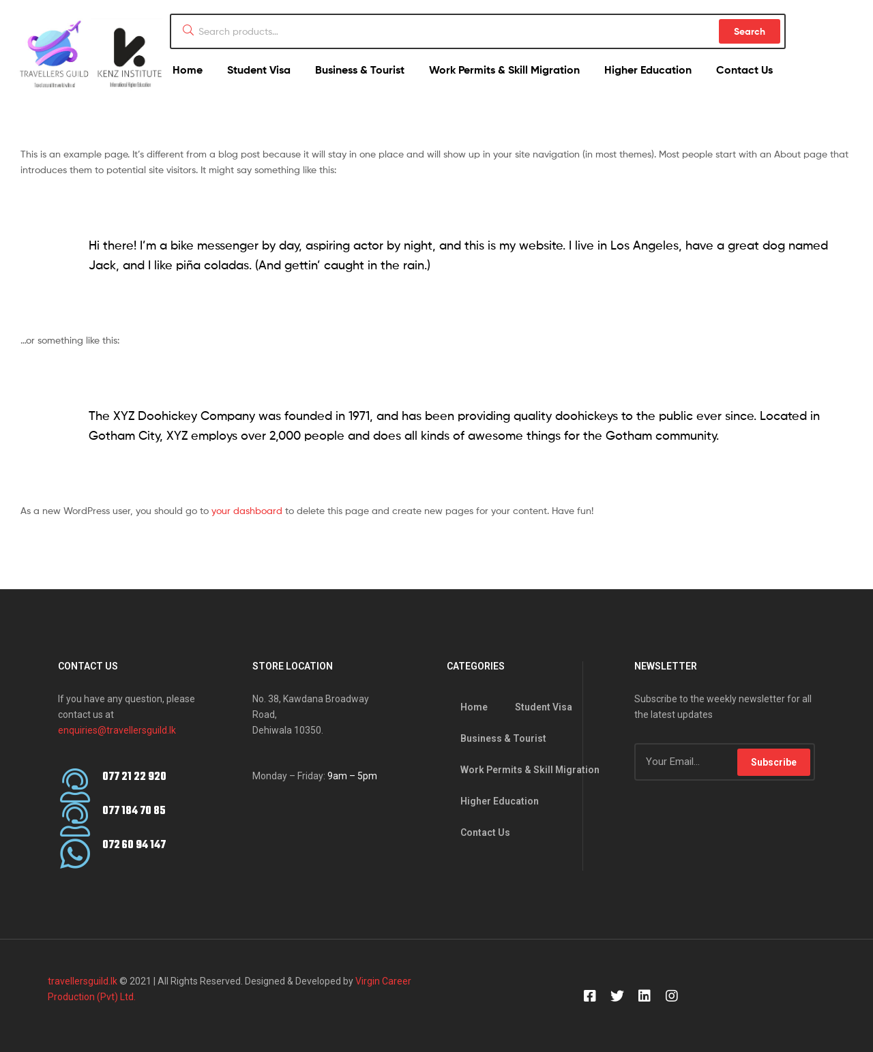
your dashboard (246, 510)
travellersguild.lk (82, 981)
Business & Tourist (359, 69)
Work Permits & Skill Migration (504, 69)
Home (188, 69)
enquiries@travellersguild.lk (117, 730)
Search (749, 31)
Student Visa (259, 69)
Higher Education (648, 69)
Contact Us (744, 69)
